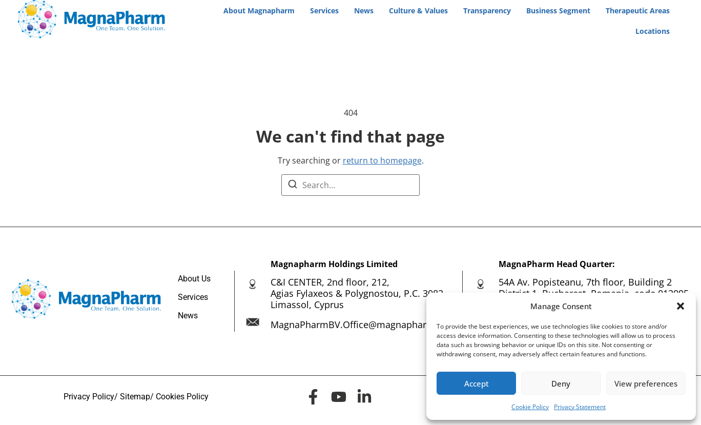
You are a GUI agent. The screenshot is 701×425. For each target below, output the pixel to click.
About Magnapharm (259, 10)
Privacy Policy (89, 396)
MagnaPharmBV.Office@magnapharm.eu (359, 324)
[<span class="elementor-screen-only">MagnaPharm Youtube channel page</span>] (338, 396)
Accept (476, 383)
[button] (680, 306)
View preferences (645, 383)
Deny (560, 383)
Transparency (487, 10)
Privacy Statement (580, 406)
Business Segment (558, 10)
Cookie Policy (530, 406)
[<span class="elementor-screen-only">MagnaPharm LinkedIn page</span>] (364, 396)
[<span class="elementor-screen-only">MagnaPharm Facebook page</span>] (313, 396)
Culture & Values (418, 10)
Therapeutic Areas (638, 10)
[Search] (292, 185)
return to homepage (382, 160)
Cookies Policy (182, 396)
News (364, 10)
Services (324, 10)
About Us (194, 279)
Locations (652, 31)
